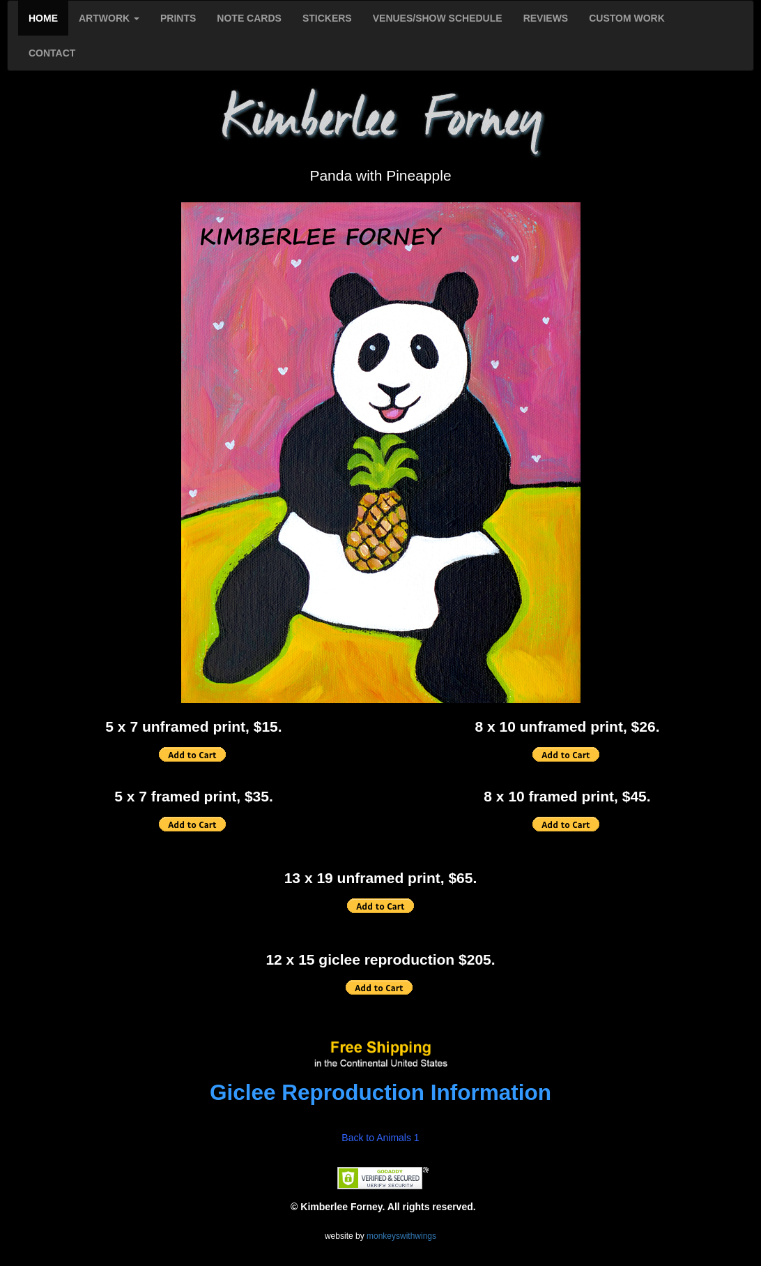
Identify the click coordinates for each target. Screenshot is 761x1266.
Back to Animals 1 (380, 1137)
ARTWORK (109, 18)
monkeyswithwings (401, 1236)
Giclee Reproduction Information (380, 1092)
